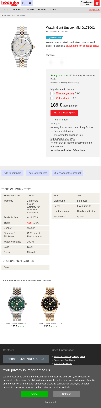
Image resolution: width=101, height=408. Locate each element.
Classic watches (12, 15)
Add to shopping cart (64, 112)
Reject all (50, 402)
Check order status (63, 363)
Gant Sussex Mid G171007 (50, 323)
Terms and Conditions (64, 360)
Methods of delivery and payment (69, 356)
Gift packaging (63, 98)
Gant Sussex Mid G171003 (17, 323)
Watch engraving (65, 93)
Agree (34, 394)
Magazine (94, 9)
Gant (23, 15)
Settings (66, 394)
